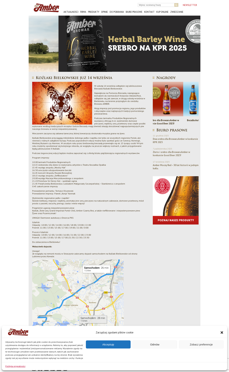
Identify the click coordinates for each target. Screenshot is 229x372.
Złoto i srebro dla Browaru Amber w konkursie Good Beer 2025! (175, 122)
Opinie (104, 11)
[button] (222, 332)
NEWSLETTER (190, 5)
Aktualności (71, 11)
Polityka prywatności (15, 366)
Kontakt (149, 11)
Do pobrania (117, 11)
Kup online (162, 11)
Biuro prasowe (134, 11)
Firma (83, 11)
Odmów (154, 344)
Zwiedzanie (176, 11)
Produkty (93, 11)
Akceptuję (108, 344)
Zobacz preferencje (201, 344)
